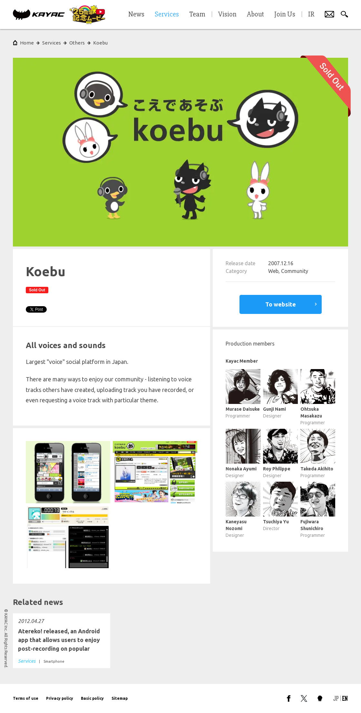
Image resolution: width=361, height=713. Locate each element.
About (255, 14)
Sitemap (120, 698)
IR (311, 14)
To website (280, 304)
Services (51, 42)
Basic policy (92, 698)
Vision (227, 14)
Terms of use (25, 698)
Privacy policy (59, 698)
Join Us (284, 14)
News (136, 14)
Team (197, 14)
